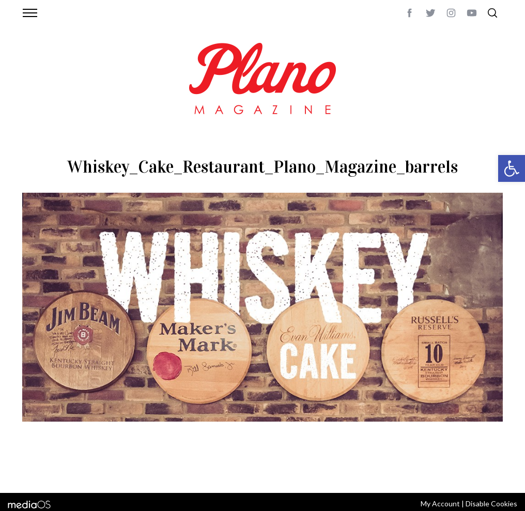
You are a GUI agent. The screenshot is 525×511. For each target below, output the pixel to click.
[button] (511, 168)
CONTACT (64, 471)
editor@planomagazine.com (332, 471)
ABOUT (33, 471)
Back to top (474, 471)
